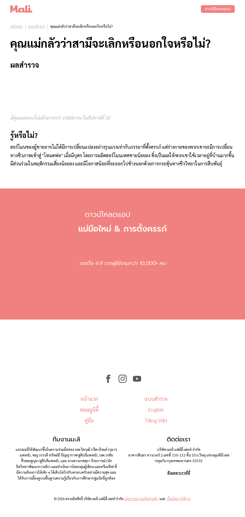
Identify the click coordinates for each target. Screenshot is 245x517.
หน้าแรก (16, 26)
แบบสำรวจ (36, 26)
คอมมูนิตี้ (89, 409)
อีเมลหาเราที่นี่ (178, 472)
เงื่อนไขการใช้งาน (179, 498)
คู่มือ (89, 420)
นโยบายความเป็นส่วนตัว (141, 498)
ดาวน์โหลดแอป (218, 9)
